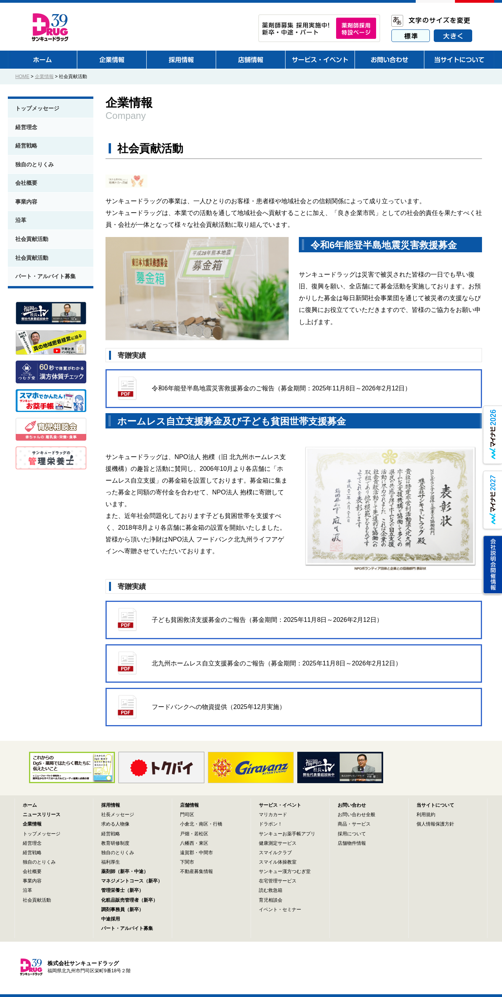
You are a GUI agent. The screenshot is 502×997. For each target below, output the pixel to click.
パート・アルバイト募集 (45, 276)
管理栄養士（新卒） (122, 890)
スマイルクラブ (275, 852)
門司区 (187, 814)
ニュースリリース (41, 814)
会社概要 (26, 183)
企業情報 (44, 76)
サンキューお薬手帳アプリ (287, 834)
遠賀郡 (187, 852)
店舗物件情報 (352, 843)
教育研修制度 (115, 843)
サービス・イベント (280, 805)
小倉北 (187, 824)
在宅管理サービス (277, 881)
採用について (352, 834)
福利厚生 (110, 862)
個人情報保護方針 (435, 824)
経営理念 (26, 127)
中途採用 (110, 919)
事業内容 (26, 202)
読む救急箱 (270, 890)
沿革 (20, 220)
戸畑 (184, 834)
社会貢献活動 (31, 239)
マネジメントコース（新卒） (131, 881)
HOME (22, 76)
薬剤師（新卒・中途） (124, 871)
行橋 (217, 824)
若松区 (201, 834)
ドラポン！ (270, 824)
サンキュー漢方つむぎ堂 (285, 871)
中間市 (206, 852)
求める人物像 (115, 824)
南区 (203, 824)
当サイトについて (435, 805)
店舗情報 (189, 805)
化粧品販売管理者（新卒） (129, 900)
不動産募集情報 (196, 871)
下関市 (187, 862)
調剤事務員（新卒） (122, 909)
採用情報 (110, 805)
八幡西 (187, 843)
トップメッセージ (37, 108)
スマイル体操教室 (277, 862)
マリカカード (273, 814)
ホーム (30, 805)
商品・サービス (354, 824)
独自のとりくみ (34, 164)
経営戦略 (26, 145)
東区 (203, 843)
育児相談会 (270, 900)
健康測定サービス (277, 843)
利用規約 (426, 814)
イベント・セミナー (280, 909)
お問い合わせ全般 (356, 814)
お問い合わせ (352, 805)
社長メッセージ (117, 814)
